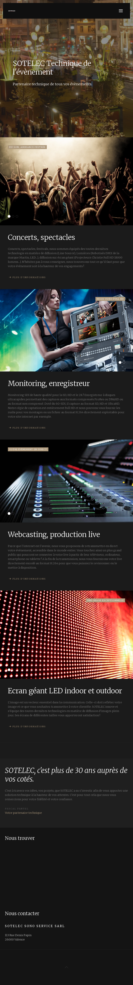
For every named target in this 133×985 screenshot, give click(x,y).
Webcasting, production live (54, 534)
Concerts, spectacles (41, 237)
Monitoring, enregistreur (49, 383)
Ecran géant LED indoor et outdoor (65, 690)
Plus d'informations (29, 277)
